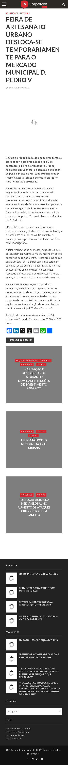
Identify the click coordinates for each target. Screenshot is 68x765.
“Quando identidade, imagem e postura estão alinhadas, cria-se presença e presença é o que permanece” (39, 673)
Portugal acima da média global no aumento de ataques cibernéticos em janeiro (34, 507)
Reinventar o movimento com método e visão (37, 589)
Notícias (25, 13)
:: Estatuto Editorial (15, 735)
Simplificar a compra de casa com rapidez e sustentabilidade (39, 656)
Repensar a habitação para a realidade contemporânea (36, 603)
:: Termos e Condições (17, 731)
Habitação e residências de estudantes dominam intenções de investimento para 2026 (34, 379)
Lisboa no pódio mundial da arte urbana (34, 444)
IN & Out (41, 431)
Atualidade (12, 13)
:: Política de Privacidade (18, 728)
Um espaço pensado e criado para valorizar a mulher (38, 618)
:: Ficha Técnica (13, 738)
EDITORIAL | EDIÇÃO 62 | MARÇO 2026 (38, 574)
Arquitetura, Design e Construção (33, 360)
